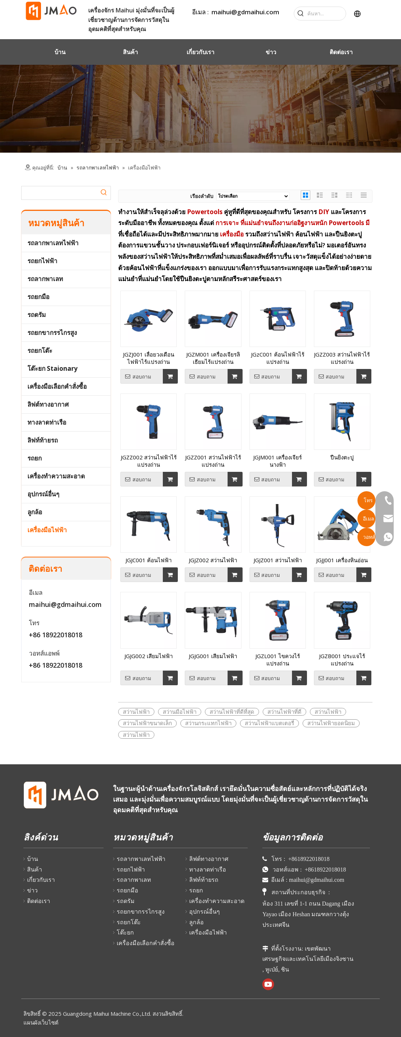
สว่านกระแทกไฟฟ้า (208, 723)
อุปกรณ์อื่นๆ (43, 494)
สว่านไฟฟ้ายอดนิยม (331, 723)
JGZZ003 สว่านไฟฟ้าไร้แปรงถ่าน (342, 358)
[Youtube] (268, 984)
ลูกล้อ (34, 512)
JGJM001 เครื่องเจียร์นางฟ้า (277, 461)
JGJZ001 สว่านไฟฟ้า (278, 560)
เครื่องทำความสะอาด (56, 476)
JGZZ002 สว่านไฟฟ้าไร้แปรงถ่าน (149, 461)
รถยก (34, 458)
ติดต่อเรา (38, 901)
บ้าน (32, 859)
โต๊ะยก (125, 932)
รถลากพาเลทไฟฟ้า (53, 243)
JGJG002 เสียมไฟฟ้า (148, 656)
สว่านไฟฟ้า (136, 711)
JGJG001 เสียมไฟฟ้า (213, 656)
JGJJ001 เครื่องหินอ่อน (342, 560)
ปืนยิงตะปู (342, 457)
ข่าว (32, 890)
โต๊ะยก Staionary (52, 368)
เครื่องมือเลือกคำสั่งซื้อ (57, 386)
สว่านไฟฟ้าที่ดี (284, 711)
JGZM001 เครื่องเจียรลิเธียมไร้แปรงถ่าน (213, 358)
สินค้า (34, 869)
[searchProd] (59, 192)
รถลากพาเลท (45, 279)
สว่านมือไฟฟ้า (179, 711)
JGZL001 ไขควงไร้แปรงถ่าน (277, 659)
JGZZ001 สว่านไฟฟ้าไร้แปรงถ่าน (213, 461)
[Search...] (326, 13)
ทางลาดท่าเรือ (46, 422)
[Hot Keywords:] (300, 13)
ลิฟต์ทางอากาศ (48, 404)
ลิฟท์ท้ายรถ (42, 440)
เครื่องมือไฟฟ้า (47, 530)
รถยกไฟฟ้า (42, 261)
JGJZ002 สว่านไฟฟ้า (213, 560)
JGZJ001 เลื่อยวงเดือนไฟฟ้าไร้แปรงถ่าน (148, 358)
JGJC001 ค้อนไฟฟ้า (148, 560)
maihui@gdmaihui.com (245, 12)
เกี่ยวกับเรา (41, 880)
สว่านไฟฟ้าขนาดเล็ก (147, 723)
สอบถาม (135, 376)
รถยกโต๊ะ (39, 350)
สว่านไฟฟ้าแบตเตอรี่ (269, 723)
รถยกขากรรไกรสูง (52, 332)
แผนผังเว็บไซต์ (41, 1022)
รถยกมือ (38, 296)
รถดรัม (36, 314)
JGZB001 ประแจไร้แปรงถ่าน (342, 659)
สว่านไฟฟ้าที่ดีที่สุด (232, 711)
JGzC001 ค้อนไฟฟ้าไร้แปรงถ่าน (277, 358)
